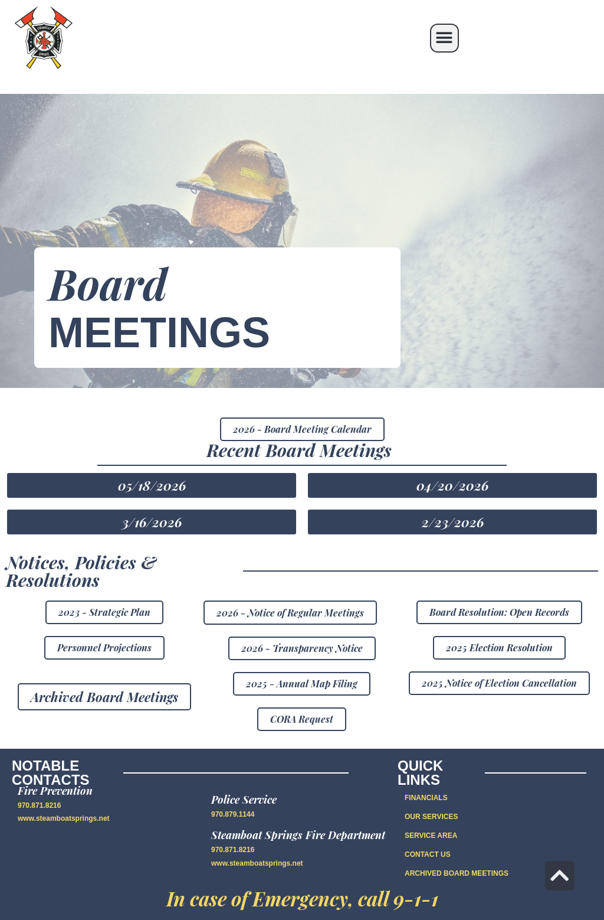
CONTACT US (428, 854)
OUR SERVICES (431, 817)
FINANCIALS (426, 798)
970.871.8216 (39, 805)
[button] (444, 38)
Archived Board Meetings (456, 873)
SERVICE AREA (431, 835)
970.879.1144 (232, 814)
